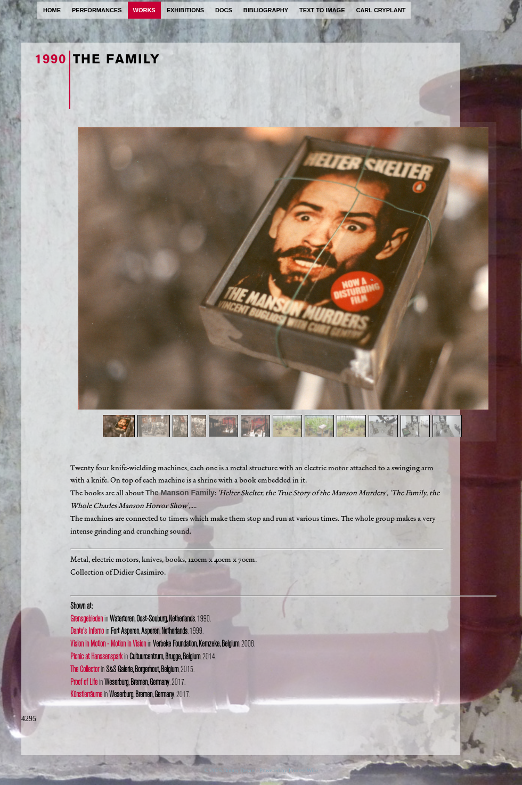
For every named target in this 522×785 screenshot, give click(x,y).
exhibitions (185, 10)
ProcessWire (303, 770)
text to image (322, 10)
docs (223, 10)
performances (97, 10)
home (52, 10)
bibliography (265, 10)
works (144, 10)
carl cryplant (380, 10)
